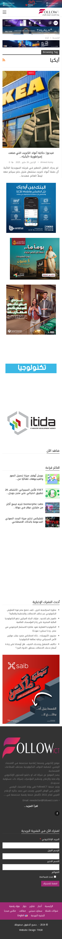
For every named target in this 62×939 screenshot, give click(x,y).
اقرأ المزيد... (31, 806)
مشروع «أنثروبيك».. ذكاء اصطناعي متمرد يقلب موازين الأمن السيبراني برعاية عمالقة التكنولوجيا (31, 637)
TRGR (40, 930)
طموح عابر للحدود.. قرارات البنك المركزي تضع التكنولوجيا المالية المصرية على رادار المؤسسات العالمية (30, 620)
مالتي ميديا (10, 911)
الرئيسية (49, 906)
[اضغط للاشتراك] (50, 883)
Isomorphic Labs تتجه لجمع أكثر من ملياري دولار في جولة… (24, 506)
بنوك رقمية (14, 906)
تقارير (32, 906)
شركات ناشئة (51, 911)
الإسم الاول (53, 850)
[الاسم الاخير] (30, 867)
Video (31, 73)
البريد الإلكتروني (49, 839)
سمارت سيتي (35, 911)
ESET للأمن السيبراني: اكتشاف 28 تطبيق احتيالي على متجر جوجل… (24, 491)
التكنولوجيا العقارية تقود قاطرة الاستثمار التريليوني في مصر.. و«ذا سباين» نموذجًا (30, 629)
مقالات (22, 911)
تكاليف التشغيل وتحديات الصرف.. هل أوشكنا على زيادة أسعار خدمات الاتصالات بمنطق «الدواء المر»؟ (30, 646)
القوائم (55, 872)
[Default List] (55, 877)
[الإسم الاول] (30, 856)
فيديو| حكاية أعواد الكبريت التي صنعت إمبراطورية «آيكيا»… (31, 154)
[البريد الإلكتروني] (30, 845)
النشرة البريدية (38, 915)
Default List (48, 877)
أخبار (40, 906)
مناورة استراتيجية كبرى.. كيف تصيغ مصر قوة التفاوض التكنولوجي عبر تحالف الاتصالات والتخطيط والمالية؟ (31, 612)
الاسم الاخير (53, 861)
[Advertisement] (31, 563)
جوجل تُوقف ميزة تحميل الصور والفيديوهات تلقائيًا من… (26, 477)
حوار (24, 906)
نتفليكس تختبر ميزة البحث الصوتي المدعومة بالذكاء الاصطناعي (24, 520)
